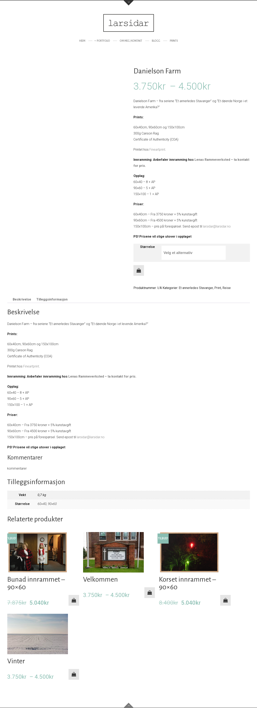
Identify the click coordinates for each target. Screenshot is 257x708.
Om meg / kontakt (131, 40)
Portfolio (103, 40)
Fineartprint (157, 149)
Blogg (156, 40)
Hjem (82, 40)
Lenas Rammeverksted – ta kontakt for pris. (102, 376)
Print (217, 288)
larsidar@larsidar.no (217, 226)
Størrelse (147, 247)
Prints (174, 40)
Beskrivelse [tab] (22, 299)
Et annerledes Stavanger (196, 288)
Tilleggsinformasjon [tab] (52, 299)
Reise (226, 288)
